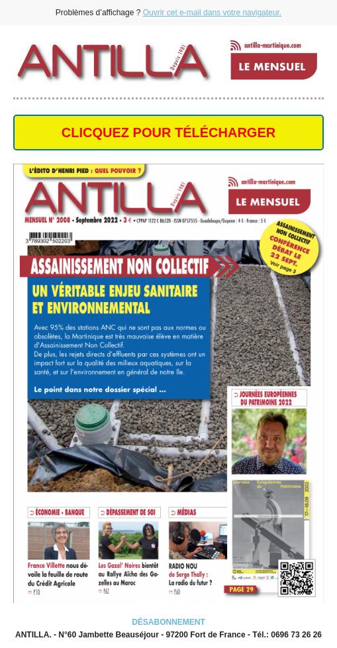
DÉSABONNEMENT (168, 622)
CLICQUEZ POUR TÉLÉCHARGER (168, 132)
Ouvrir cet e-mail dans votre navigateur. (212, 12)
